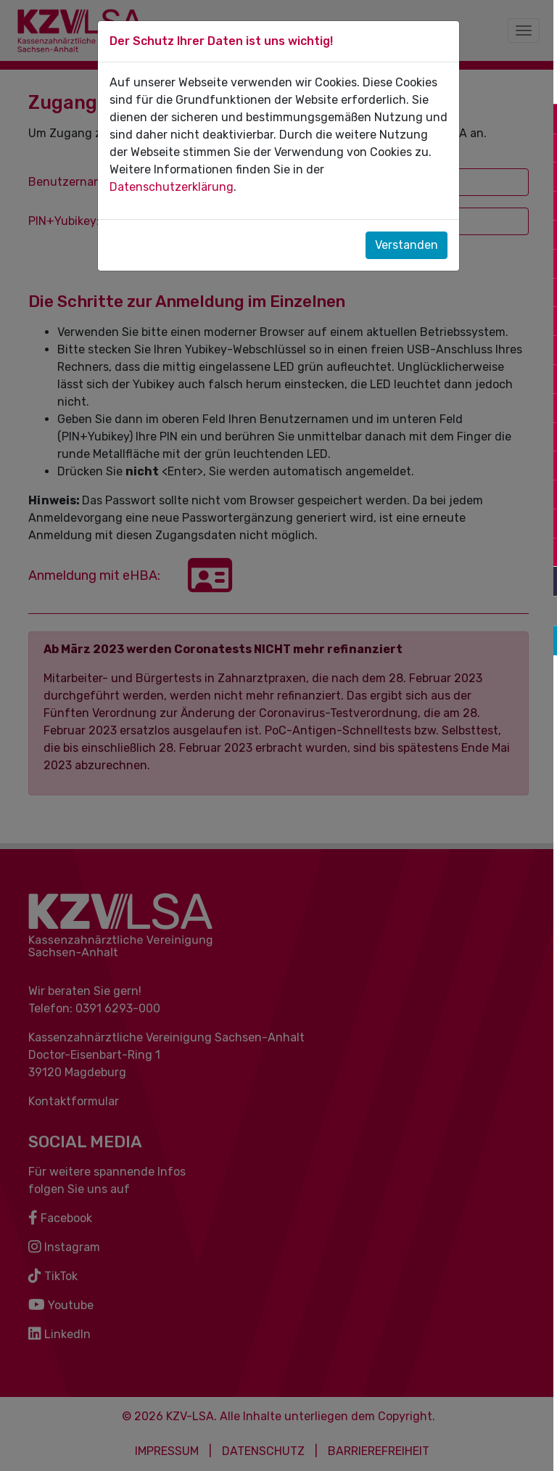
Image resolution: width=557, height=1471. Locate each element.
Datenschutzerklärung (172, 187)
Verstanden (406, 245)
